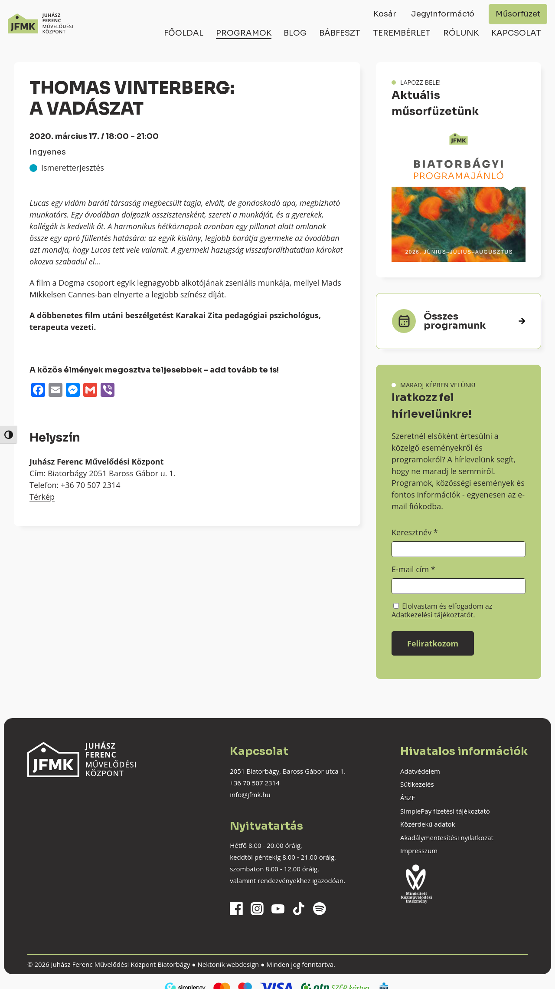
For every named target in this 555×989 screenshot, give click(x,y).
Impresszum (418, 850)
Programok (243, 33)
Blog (295, 33)
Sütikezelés (417, 784)
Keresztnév (415, 532)
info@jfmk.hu (250, 794)
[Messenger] (73, 391)
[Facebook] (38, 391)
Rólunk (461, 33)
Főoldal (183, 33)
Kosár (384, 14)
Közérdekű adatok (427, 824)
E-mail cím (413, 569)
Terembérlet (402, 33)
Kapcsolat (516, 33)
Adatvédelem (420, 771)
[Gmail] (90, 391)
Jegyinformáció (442, 14)
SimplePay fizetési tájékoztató (445, 811)
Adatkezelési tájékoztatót (432, 615)
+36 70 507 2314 (255, 782)
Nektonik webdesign (228, 964)
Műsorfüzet (518, 14)
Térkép (42, 496)
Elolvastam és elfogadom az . (442, 610)
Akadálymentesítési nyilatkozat (446, 837)
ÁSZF (407, 797)
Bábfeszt (339, 33)
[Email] (55, 391)
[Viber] (107, 391)
